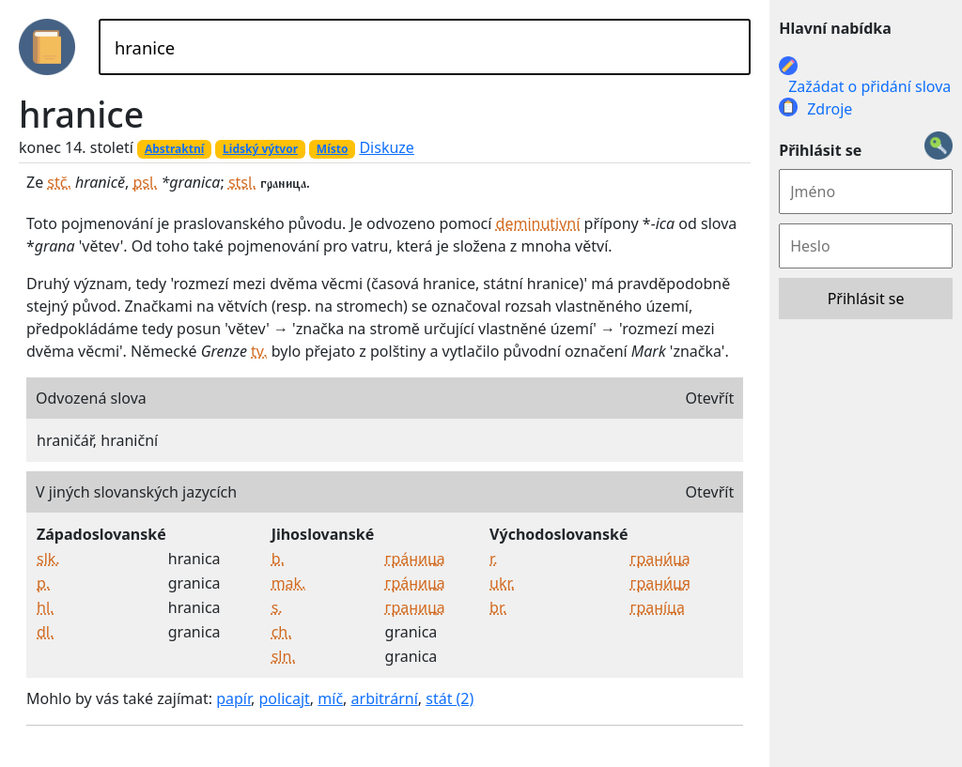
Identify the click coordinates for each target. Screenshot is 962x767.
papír (233, 698)
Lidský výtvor (260, 149)
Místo (333, 149)
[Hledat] (425, 47)
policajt (284, 698)
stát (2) (449, 698)
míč (330, 698)
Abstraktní (174, 149)
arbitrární (384, 698)
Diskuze (386, 147)
